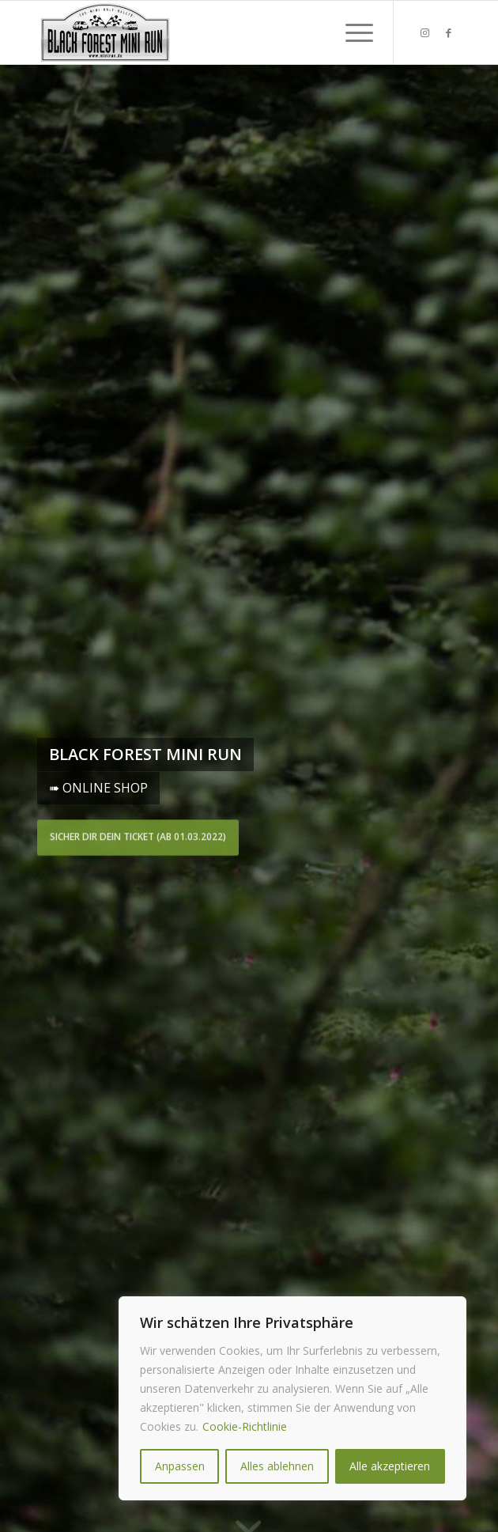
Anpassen (180, 1465)
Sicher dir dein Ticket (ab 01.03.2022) (138, 835)
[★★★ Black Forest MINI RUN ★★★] (206, 32)
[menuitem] (351, 32)
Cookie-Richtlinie (244, 1426)
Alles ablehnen (277, 1465)
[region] (292, 1398)
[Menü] (351, 32)
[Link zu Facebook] (449, 33)
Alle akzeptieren (389, 1465)
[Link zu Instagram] (425, 33)
